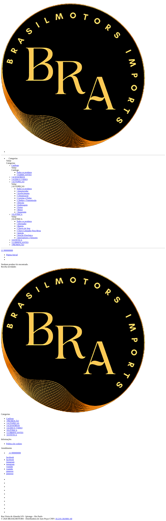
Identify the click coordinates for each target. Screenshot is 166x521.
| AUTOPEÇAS (17, 182)
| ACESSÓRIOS (18, 177)
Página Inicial (12, 255)
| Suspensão (21, 212)
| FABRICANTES (24, 175)
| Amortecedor (22, 191)
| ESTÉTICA (16, 240)
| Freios (20, 207)
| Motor (20, 210)
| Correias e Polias (24, 198)
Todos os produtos (24, 172)
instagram (10, 462)
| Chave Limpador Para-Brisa (29, 231)
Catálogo (15, 165)
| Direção (20, 203)
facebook (10, 457)
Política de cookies (14, 444)
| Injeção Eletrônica (25, 235)
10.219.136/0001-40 (63, 519)
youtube (9, 467)
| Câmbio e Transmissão (26, 200)
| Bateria (20, 226)
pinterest (9, 471)
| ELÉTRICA (16, 214)
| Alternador (21, 224)
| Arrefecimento (23, 193)
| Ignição (20, 233)
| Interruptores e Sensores (27, 238)
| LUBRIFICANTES (20, 242)
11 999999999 (7, 250)
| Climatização (23, 196)
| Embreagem (22, 205)
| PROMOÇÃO (17, 245)
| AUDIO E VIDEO (19, 179)
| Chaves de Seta (23, 228)
